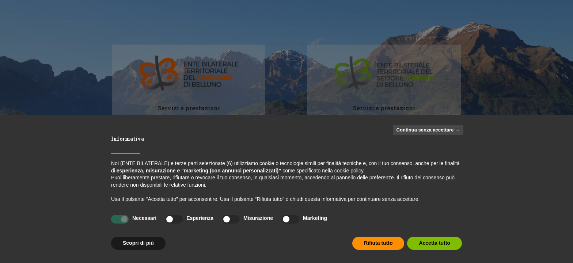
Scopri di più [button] (138, 243)
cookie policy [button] (348, 171)
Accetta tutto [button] (434, 243)
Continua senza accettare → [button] (428, 130)
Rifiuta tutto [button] (378, 243)
